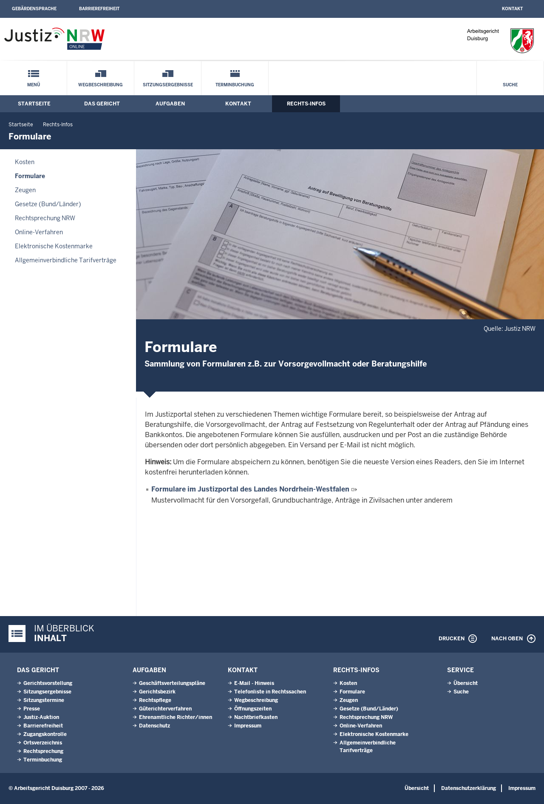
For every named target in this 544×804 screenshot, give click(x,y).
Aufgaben (170, 103)
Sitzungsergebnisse (168, 85)
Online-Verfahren (39, 232)
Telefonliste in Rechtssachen (270, 691)
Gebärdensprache (34, 8)
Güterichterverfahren (165, 708)
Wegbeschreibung (100, 85)
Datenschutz (154, 725)
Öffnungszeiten (253, 708)
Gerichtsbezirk (157, 691)
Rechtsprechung (43, 751)
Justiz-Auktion (41, 717)
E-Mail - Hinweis (254, 683)
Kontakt (512, 8)
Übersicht (465, 683)
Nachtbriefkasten (256, 717)
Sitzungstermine (43, 700)
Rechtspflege (155, 700)
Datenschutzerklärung (468, 788)
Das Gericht (102, 103)
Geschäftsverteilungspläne (172, 683)
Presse (31, 708)
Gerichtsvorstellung (47, 683)
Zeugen (25, 190)
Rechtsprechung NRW (45, 218)
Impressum (247, 725)
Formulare (30, 176)
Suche (510, 85)
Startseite (34, 103)
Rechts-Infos (306, 103)
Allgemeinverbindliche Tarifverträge (65, 260)
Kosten (24, 162)
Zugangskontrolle (45, 734)
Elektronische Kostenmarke (54, 246)
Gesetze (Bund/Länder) (48, 204)
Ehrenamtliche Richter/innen (175, 717)
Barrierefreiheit (99, 8)
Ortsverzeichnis (42, 742)
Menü (33, 85)
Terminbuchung (234, 85)
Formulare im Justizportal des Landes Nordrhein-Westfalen (250, 489)
